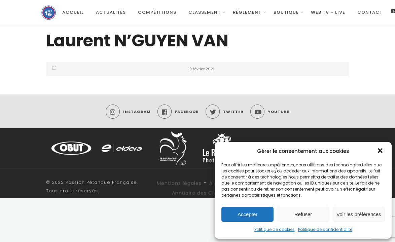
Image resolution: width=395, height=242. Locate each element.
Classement (204, 12)
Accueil (73, 12)
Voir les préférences (358, 214)
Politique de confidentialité (325, 229)
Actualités (111, 12)
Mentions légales (179, 183)
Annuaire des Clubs (197, 193)
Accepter (247, 214)
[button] (381, 151)
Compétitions (157, 12)
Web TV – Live (328, 12)
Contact (370, 12)
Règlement (247, 12)
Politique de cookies (274, 229)
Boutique (286, 12)
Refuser (303, 214)
